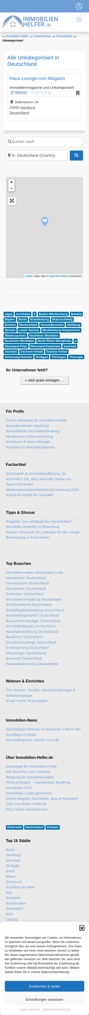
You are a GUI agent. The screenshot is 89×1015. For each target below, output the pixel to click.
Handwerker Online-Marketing (29, 436)
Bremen (10, 325)
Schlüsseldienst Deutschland (29, 605)
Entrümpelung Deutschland (27, 647)
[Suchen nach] (44, 142)
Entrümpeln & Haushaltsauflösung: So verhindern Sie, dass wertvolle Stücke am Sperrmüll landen (38, 478)
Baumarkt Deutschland (24, 658)
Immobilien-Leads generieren (29, 793)
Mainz (10, 876)
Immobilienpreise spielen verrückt (32, 740)
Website (21, 92)
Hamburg (27, 107)
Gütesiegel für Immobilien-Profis (31, 766)
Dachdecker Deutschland (26, 589)
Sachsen (11, 351)
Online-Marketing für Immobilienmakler (36, 420)
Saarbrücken (16, 903)
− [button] (11, 188)
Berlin (22, 319)
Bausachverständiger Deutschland (33, 621)
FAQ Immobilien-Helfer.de (26, 804)
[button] (82, 927)
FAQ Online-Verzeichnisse (26, 809)
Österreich (14, 827)
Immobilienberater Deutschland (30, 626)
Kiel (9, 892)
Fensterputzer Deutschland (27, 583)
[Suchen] (76, 156)
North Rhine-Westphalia (54, 341)
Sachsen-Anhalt (31, 351)
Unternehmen (42, 36)
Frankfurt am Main (20, 887)
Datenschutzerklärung (56, 1009)
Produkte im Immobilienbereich (30, 447)
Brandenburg (39, 319)
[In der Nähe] (36, 156)
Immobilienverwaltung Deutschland (33, 599)
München (13, 860)
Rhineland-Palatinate (45, 346)
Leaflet (29, 276)
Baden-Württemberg (53, 314)
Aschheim (23, 314)
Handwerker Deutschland (26, 578)
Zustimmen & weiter (44, 986)
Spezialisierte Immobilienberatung (32, 431)
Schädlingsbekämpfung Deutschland (35, 610)
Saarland (70, 346)
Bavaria (76, 314)
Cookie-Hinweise (29, 1009)
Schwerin (13, 898)
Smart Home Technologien (27, 701)
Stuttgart (42, 357)
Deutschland (64, 36)
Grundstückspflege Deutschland (31, 642)
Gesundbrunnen (52, 325)
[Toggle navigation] (79, 6)
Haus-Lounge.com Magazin (37, 78)
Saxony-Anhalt (57, 351)
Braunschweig (62, 319)
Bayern (10, 319)
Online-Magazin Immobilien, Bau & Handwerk (42, 798)
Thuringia (76, 357)
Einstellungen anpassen (44, 999)
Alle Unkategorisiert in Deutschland (33, 61)
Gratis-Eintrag (41, 92)
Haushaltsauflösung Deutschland (32, 632)
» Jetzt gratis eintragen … (44, 380)
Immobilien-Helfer (17, 36)
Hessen (10, 330)
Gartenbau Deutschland (24, 594)
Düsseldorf (14, 908)
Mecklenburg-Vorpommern (61, 330)
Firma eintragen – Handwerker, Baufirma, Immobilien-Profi (38, 785)
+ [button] (11, 182)
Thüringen (58, 357)
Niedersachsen (15, 335)
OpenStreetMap (58, 276)
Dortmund (14, 882)
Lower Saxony (29, 330)
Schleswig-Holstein (18, 357)
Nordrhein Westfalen (44, 335)
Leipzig (11, 919)
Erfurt (10, 871)
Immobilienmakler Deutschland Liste (34, 572)
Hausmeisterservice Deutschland (32, 664)
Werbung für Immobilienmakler (30, 777)
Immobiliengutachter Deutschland (32, 615)
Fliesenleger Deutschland (26, 653)
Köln (9, 914)
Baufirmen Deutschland (24, 637)
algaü (9, 314)
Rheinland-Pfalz (16, 346)
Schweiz (53, 827)
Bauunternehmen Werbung (27, 426)
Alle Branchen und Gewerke (28, 772)
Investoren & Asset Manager (28, 442)
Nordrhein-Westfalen (19, 341)
